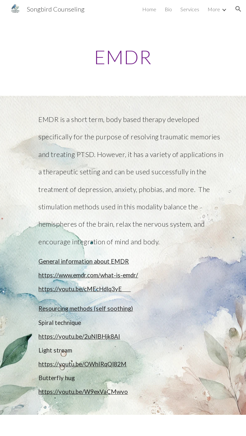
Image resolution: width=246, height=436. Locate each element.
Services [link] (189, 9)
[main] (123, 57)
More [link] (214, 9)
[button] (238, 9)
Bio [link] (168, 9)
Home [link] (149, 9)
